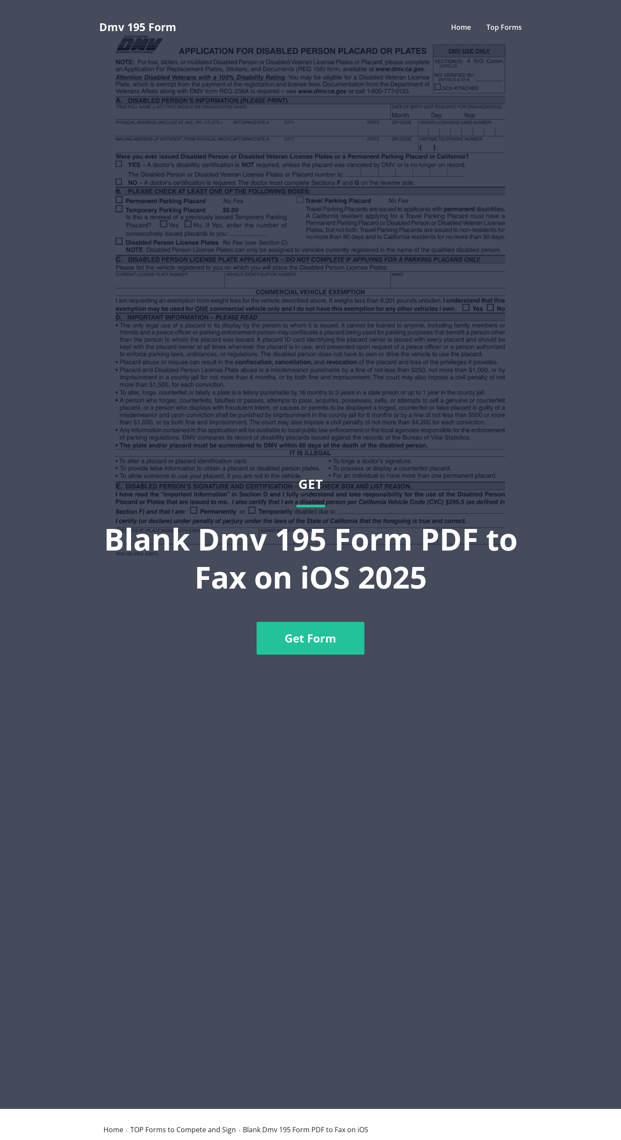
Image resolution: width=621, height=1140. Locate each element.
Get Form (310, 638)
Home (461, 27)
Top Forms (504, 27)
